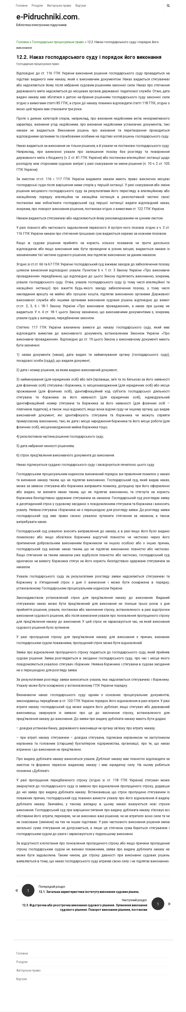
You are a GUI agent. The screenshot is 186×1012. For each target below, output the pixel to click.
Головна (21, 5)
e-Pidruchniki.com (47, 16)
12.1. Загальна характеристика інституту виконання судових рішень (89, 891)
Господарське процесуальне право (58, 42)
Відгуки (81, 5)
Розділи (37, 5)
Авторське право (59, 5)
